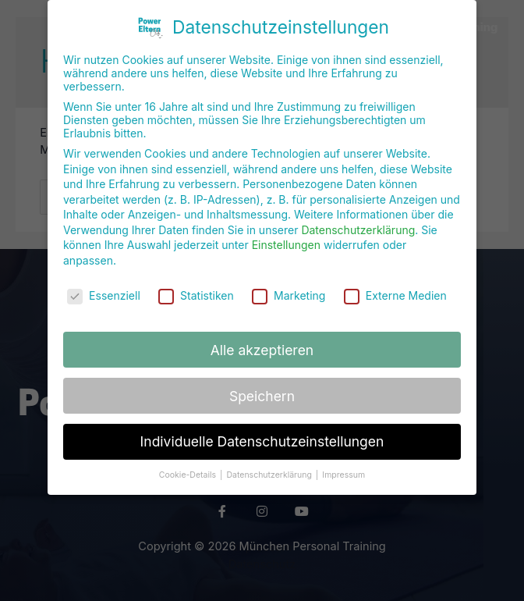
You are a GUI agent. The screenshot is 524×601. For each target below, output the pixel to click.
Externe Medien (395, 286)
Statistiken (196, 286)
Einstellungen (286, 237)
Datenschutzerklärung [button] (269, 467)
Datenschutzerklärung (358, 221)
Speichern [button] (262, 387)
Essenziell (103, 286)
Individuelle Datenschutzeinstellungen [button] (262, 433)
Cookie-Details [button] (188, 467)
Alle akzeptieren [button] (262, 341)
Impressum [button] (343, 467)
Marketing (288, 286)
